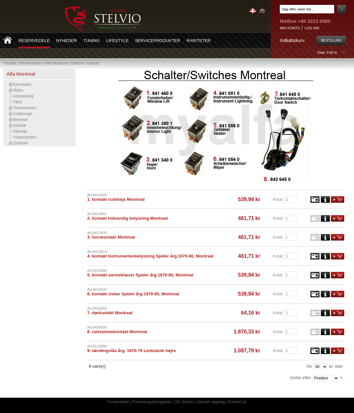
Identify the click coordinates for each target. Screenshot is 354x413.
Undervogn (23, 113)
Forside (9, 63)
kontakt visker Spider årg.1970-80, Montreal (135, 293)
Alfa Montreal (56, 63)
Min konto (290, 28)
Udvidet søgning (211, 402)
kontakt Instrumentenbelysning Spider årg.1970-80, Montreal (152, 256)
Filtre (17, 102)
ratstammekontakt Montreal (119, 331)
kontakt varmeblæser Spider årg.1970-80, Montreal (142, 275)
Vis (309, 366)
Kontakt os (237, 402)
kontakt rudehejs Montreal (118, 199)
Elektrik (77, 63)
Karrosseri (22, 84)
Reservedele (30, 63)
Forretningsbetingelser (151, 402)
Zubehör (20, 143)
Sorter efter (300, 377)
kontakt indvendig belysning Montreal (130, 218)
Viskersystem (24, 137)
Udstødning (23, 96)
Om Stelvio (184, 402)
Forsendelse (118, 402)
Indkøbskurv (292, 40)
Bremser (20, 119)
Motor (18, 90)
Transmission (24, 108)
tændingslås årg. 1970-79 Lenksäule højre (134, 350)
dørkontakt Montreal (112, 312)
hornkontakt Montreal (113, 237)
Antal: (278, 199)
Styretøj (20, 131)
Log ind (312, 28)
